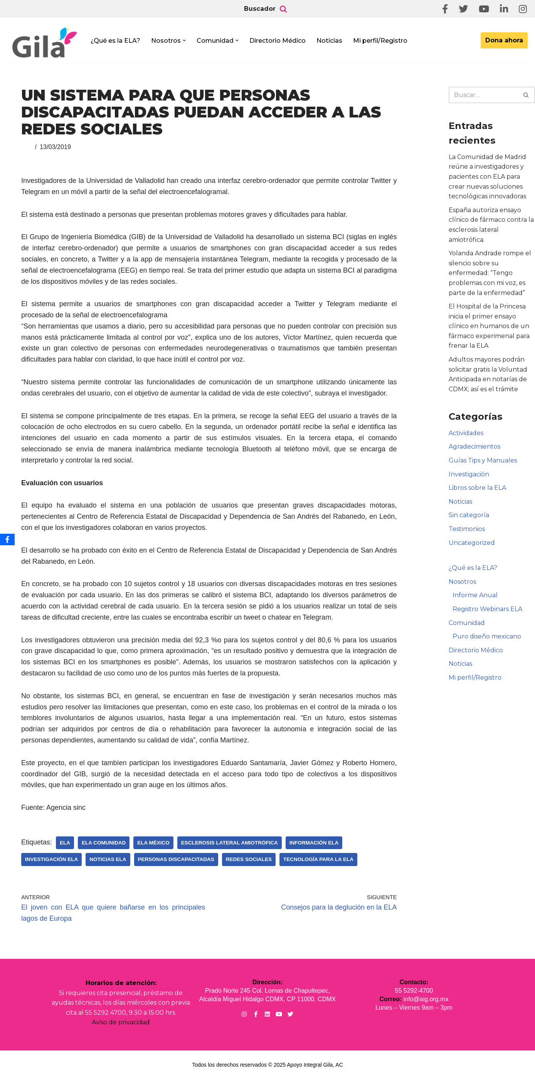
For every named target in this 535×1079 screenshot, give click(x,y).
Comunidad (467, 623)
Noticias (329, 40)
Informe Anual (475, 595)
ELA (65, 843)
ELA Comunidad (104, 843)
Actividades (466, 433)
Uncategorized (472, 542)
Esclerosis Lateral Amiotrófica (229, 843)
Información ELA (314, 843)
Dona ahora (504, 40)
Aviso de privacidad (121, 1022)
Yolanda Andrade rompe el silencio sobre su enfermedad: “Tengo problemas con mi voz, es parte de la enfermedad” (490, 273)
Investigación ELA (51, 859)
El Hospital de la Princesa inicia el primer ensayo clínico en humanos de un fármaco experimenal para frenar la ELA (489, 326)
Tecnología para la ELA (318, 859)
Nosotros (462, 581)
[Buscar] (283, 9)
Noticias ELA (107, 859)
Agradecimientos (474, 446)
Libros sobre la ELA (477, 487)
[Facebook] (7, 539)
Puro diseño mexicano (487, 636)
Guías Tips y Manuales (483, 460)
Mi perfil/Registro (380, 40)
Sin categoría (469, 515)
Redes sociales (249, 859)
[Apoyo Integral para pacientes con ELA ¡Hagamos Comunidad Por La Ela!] (44, 43)
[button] (184, 40)
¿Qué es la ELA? (115, 40)
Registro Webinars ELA (487, 609)
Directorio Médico (277, 40)
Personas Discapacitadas (176, 859)
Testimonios (467, 529)
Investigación (469, 474)
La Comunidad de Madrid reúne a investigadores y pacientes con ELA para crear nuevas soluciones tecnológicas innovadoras (487, 176)
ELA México (153, 843)
